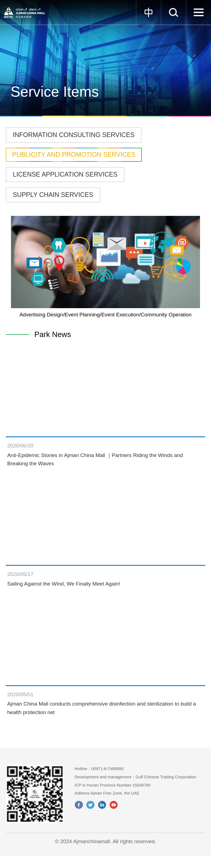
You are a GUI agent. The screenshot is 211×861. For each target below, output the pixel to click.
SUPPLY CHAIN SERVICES (53, 194)
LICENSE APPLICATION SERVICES (65, 174)
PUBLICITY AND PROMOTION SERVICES (74, 154)
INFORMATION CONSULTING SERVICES (74, 134)
